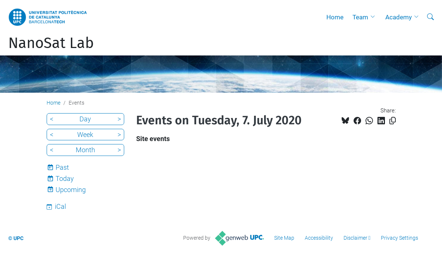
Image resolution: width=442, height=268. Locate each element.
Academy (398, 17)
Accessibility (319, 238)
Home (335, 17)
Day (85, 119)
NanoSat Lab (51, 43)
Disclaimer (355, 238)
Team (360, 17)
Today (65, 178)
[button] (374, 17)
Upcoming (71, 190)
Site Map (284, 238)
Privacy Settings (399, 238)
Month (85, 150)
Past (62, 167)
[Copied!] (392, 121)
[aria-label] (430, 17)
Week (85, 134)
